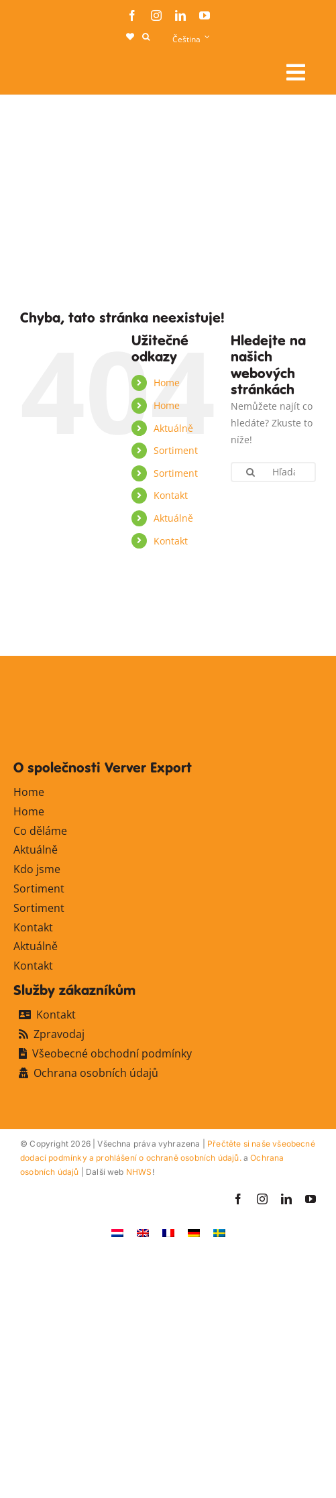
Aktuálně (173, 428)
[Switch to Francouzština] (168, 1232)
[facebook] (132, 15)
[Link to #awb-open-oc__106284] (295, 72)
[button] (146, 37)
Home (167, 382)
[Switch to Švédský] (219, 1232)
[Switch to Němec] (194, 1232)
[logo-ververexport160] (47, 67)
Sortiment (176, 450)
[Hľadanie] (251, 472)
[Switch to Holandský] (117, 1232)
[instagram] (156, 15)
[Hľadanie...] (273, 472)
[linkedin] (180, 15)
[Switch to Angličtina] (143, 1232)
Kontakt (171, 495)
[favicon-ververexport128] (280, 624)
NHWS (139, 1172)
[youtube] (204, 15)
